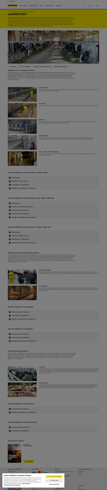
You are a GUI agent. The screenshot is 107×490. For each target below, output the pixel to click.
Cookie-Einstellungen (54, 484)
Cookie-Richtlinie (26, 483)
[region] (33, 480)
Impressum (17, 485)
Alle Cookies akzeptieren (54, 476)
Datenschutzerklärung (9, 485)
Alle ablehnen (54, 480)
